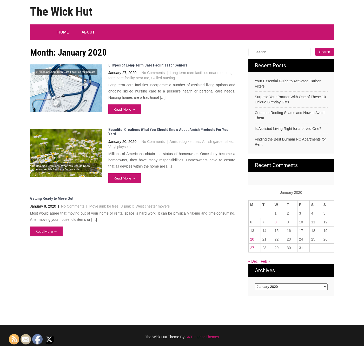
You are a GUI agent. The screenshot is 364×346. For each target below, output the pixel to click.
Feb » (265, 261)
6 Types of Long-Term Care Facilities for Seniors (147, 65)
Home (63, 32)
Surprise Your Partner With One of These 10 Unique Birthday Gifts (290, 99)
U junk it (127, 206)
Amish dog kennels (184, 141)
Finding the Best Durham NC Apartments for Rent (290, 142)
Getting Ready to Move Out (51, 198)
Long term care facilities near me (196, 73)
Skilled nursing (163, 78)
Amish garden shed (218, 141)
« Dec (253, 261)
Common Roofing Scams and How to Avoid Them (290, 115)
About (88, 32)
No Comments (152, 73)
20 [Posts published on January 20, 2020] (252, 239)
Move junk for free (103, 206)
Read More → (125, 109)
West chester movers (153, 206)
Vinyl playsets (119, 147)
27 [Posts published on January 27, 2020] (252, 248)
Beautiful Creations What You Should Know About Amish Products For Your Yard (169, 131)
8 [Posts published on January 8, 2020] (276, 222)
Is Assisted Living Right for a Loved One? (288, 129)
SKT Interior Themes (202, 337)
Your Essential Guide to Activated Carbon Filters (288, 83)
